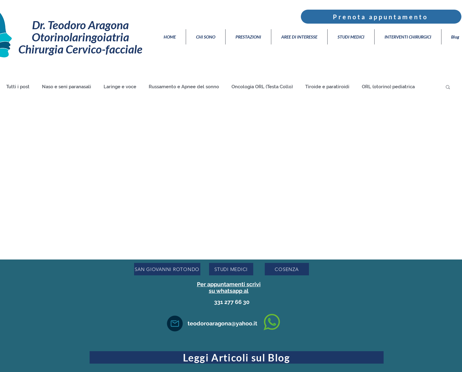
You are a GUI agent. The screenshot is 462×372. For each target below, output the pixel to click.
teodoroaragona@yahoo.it (222, 323)
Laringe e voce (120, 87)
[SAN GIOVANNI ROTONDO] (167, 269)
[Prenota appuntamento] (381, 17)
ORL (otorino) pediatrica (388, 87)
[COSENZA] (287, 269)
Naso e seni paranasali (66, 87)
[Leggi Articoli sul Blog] (237, 357)
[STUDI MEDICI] (231, 269)
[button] (448, 87)
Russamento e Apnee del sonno (184, 87)
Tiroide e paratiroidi (327, 87)
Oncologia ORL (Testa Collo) (262, 87)
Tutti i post (18, 87)
